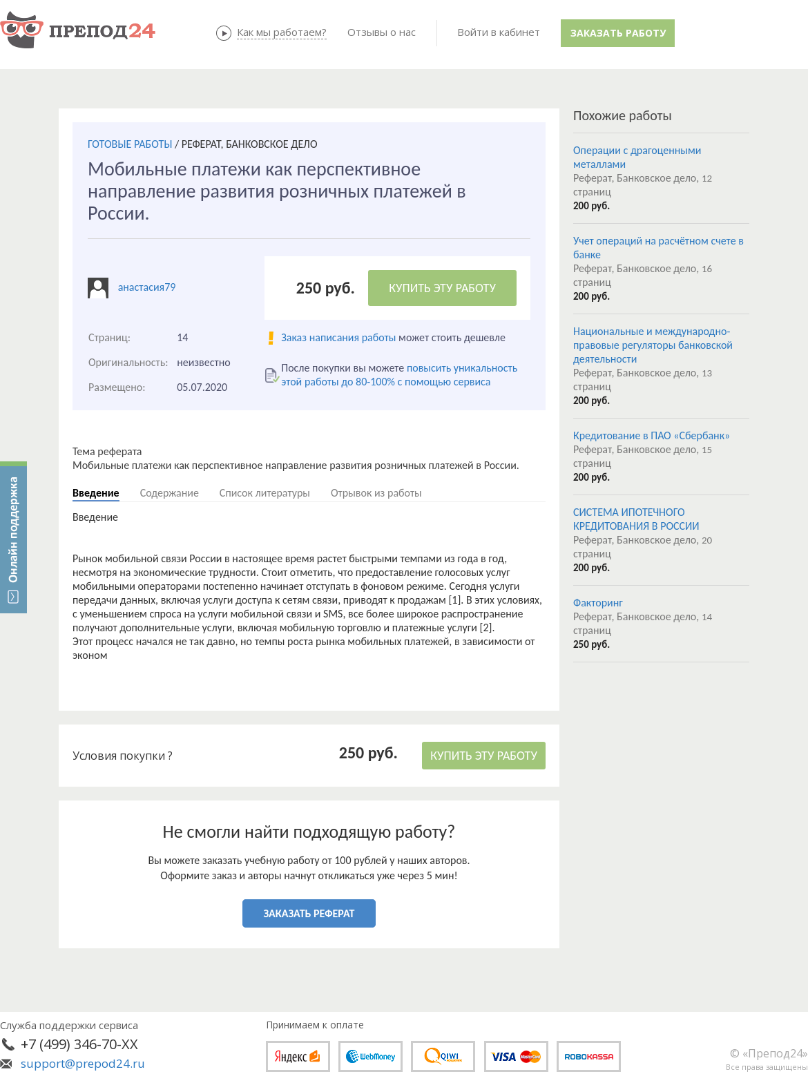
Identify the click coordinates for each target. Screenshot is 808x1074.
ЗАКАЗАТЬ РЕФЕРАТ (309, 913)
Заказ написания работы (338, 337)
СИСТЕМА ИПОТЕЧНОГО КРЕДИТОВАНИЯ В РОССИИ (636, 519)
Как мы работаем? (282, 32)
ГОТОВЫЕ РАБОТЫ (130, 144)
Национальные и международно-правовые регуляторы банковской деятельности (653, 345)
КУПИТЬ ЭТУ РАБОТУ (442, 288)
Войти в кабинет (498, 32)
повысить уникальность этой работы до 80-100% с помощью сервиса (399, 374)
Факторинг (598, 602)
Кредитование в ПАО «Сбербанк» (651, 435)
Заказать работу (618, 32)
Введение (96, 492)
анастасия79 (147, 287)
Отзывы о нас (381, 32)
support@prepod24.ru (83, 1063)
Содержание (169, 492)
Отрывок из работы (376, 492)
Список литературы (265, 492)
